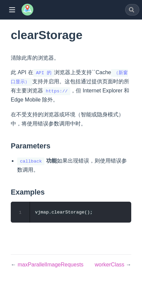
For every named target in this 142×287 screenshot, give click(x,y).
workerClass (110, 264)
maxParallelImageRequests (50, 264)
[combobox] (132, 10)
